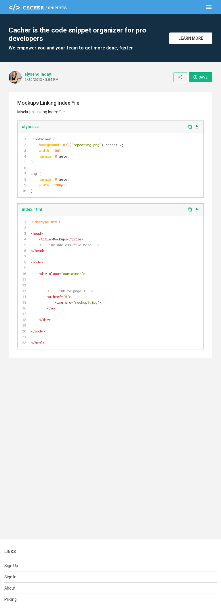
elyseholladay (37, 74)
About (10, 588)
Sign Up (11, 565)
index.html (32, 209)
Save (200, 77)
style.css (30, 126)
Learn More (190, 38)
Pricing (10, 599)
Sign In (10, 577)
